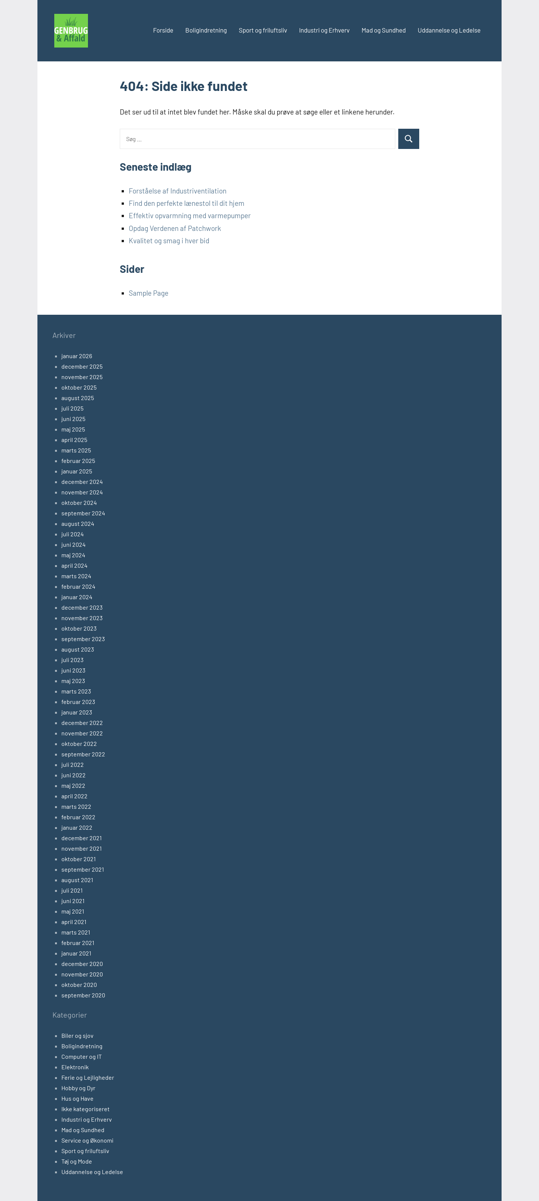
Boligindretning (206, 30)
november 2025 (82, 376)
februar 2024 (78, 586)
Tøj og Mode (76, 1161)
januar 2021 (76, 953)
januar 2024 (76, 596)
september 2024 (83, 512)
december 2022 (82, 722)
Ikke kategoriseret (85, 1108)
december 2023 (82, 607)
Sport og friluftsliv (263, 30)
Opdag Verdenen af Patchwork (175, 228)
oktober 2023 (79, 628)
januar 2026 (76, 355)
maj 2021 (72, 911)
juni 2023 (73, 670)
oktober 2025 (79, 387)
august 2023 (77, 649)
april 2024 (74, 565)
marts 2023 (76, 691)
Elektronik (75, 1066)
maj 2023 (73, 680)
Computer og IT (81, 1056)
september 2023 (83, 638)
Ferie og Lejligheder (87, 1077)
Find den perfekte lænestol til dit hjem (186, 203)
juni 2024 (73, 544)
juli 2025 (72, 408)
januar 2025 (76, 471)
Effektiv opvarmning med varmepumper (190, 215)
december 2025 (82, 366)
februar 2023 (78, 701)
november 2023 (82, 617)
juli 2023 (72, 659)
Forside (163, 30)
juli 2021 (72, 890)
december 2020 (82, 963)
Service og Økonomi (87, 1140)
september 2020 (83, 995)
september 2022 (83, 754)
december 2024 (82, 481)
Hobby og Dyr (78, 1087)
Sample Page (148, 293)
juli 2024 (72, 533)
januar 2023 (76, 712)
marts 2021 (75, 932)
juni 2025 (73, 418)
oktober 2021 (78, 858)
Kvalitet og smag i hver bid (169, 240)
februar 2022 (78, 816)
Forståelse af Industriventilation (177, 190)
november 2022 (82, 733)
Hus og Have (77, 1098)
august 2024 (77, 523)
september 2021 (82, 869)
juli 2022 (72, 764)
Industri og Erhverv (324, 30)
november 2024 (82, 492)
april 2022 (74, 795)
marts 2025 (76, 450)
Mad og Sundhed (384, 30)
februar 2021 (77, 942)
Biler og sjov (77, 1035)
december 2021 (81, 837)
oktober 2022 (79, 743)
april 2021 (73, 921)
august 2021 (77, 879)
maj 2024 (73, 554)
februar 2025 (78, 460)
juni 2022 (73, 774)
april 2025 (74, 439)
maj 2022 (73, 785)
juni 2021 (73, 900)
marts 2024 (76, 575)
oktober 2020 (79, 984)
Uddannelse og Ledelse (449, 30)
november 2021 (81, 848)
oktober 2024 (79, 502)
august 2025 (77, 397)
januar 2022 (76, 827)
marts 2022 (76, 806)
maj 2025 (73, 429)
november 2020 (82, 974)
